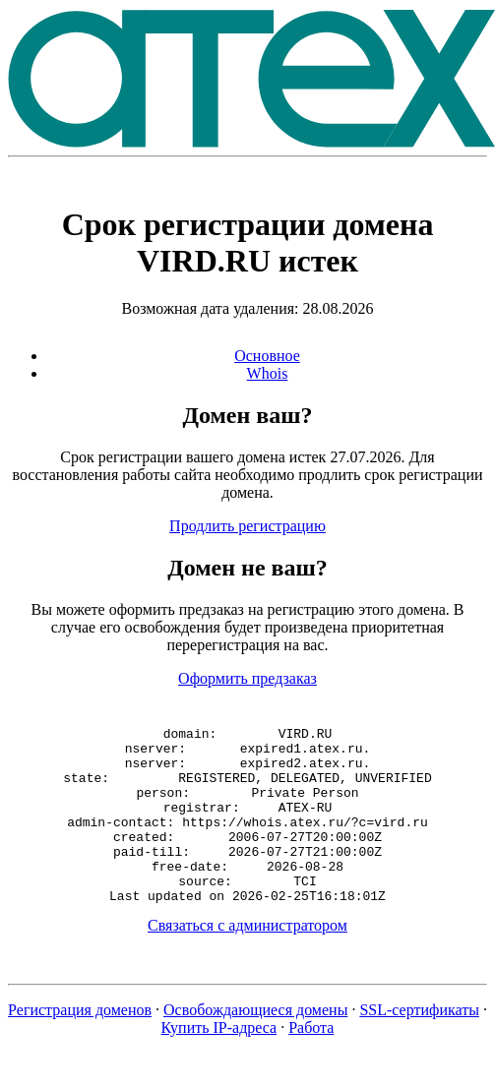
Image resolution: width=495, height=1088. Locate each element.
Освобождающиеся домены (255, 1045)
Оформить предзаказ (247, 678)
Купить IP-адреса (219, 1063)
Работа (311, 1063)
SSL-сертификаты (419, 1045)
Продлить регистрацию (247, 525)
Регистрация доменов (80, 1045)
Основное (267, 355)
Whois (267, 373)
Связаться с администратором (247, 960)
